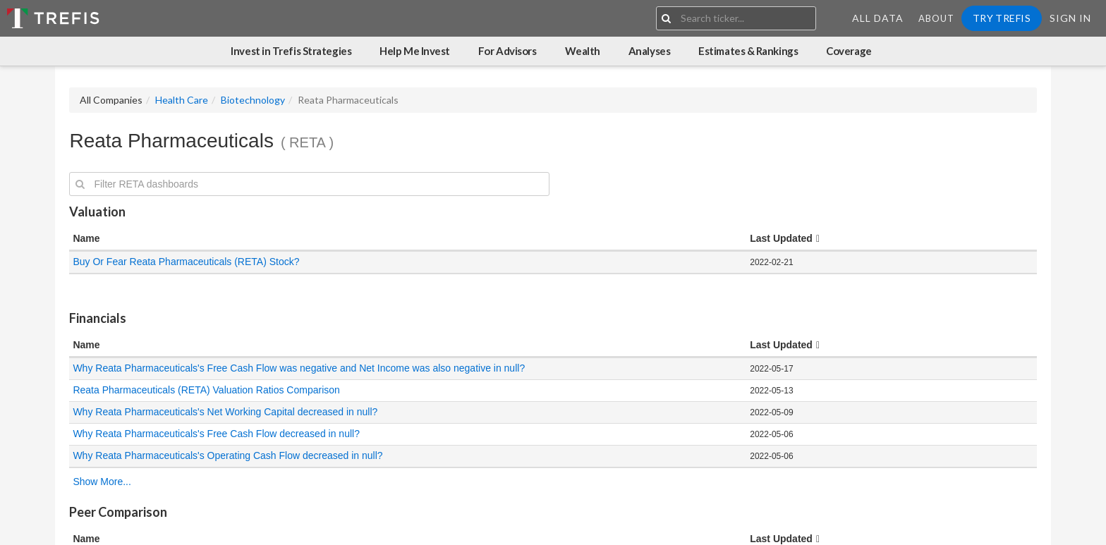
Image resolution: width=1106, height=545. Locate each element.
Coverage (848, 50)
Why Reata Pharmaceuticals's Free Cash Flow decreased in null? (217, 433)
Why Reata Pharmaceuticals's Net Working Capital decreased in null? (226, 411)
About (936, 18)
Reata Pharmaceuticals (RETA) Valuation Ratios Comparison (206, 390)
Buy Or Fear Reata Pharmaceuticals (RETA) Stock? (186, 261)
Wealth (582, 50)
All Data (878, 18)
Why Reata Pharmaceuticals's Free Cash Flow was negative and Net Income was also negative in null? (299, 368)
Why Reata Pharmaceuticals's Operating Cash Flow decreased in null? (229, 455)
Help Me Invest (414, 50)
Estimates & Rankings (748, 50)
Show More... (101, 481)
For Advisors (507, 50)
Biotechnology (253, 100)
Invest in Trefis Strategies (291, 50)
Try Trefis (1002, 18)
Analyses (649, 50)
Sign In (1070, 18)
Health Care (181, 100)
